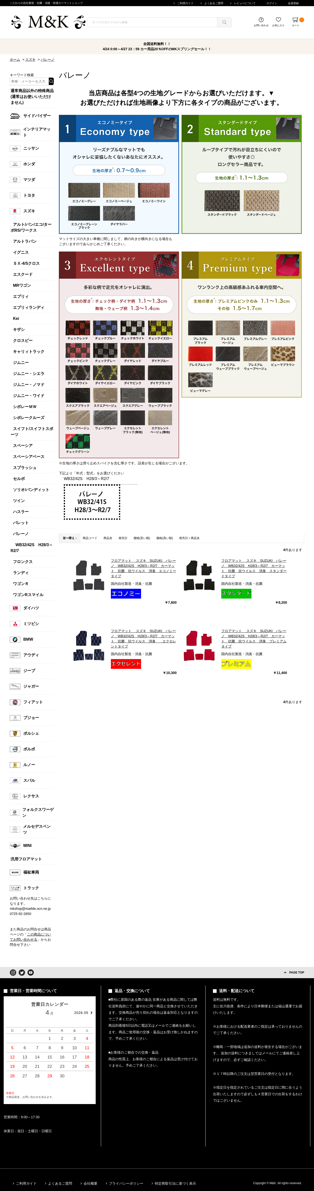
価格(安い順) (141, 538)
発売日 (122, 538)
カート (298, 22)
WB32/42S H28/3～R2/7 (86, 479)
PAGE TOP (296, 972)
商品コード (90, 538)
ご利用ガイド (185, 3)
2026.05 (81, 1013)
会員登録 (293, 3)
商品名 (108, 538)
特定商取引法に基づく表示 (175, 1183)
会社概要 (90, 1183)
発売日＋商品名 (189, 538)
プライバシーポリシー (126, 1183)
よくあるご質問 (213, 3)
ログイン (271, 3)
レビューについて (245, 3)
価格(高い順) (164, 538)
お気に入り (278, 25)
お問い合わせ (261, 25)
